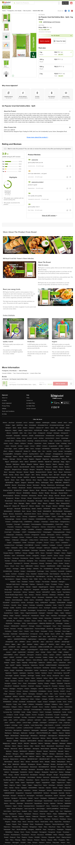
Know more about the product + (37, 137)
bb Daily (4, 414)
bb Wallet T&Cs (30, 406)
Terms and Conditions (8, 411)
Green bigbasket (7, 403)
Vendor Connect (31, 408)
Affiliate (4, 408)
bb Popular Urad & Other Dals (18, 379)
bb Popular (42, 14)
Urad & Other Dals (35, 373)
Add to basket (45, 41)
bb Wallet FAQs (30, 403)
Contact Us (29, 400)
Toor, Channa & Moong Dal (21, 373)
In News (4, 400)
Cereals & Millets (7, 373)
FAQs (27, 398)
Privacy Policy (6, 406)
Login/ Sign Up (65, 3)
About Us (4, 398)
